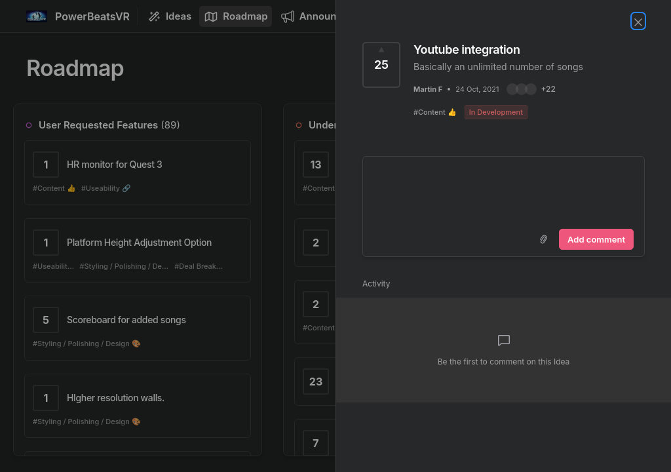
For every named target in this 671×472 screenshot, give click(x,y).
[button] (531, 89)
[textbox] (503, 190)
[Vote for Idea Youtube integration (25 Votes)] (381, 65)
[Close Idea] (638, 21)
